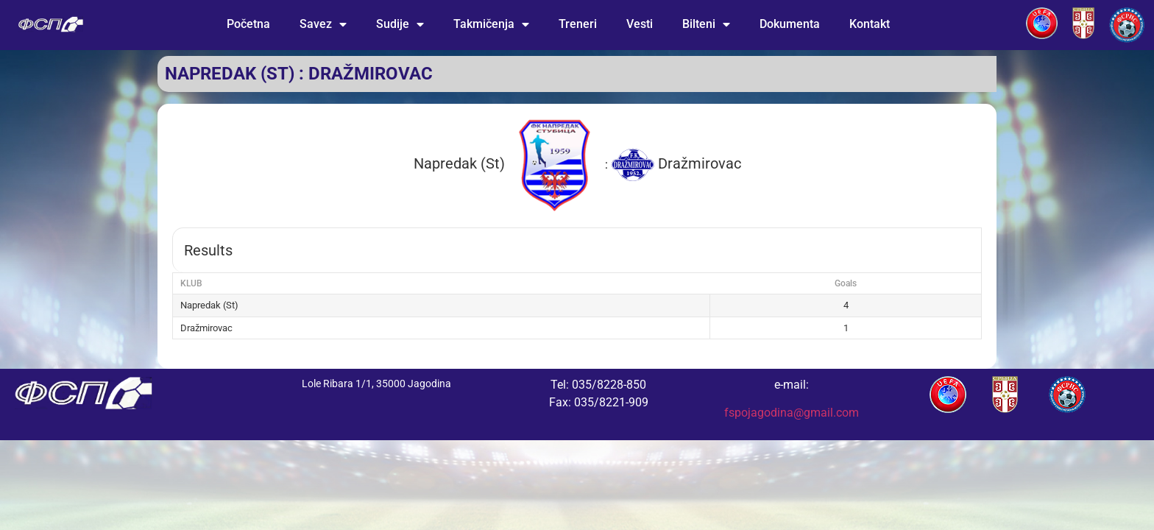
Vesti (639, 24)
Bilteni (706, 24)
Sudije (400, 24)
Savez (323, 24)
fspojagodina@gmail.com (791, 413)
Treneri (578, 24)
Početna (248, 24)
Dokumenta (790, 24)
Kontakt (869, 24)
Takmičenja (491, 24)
